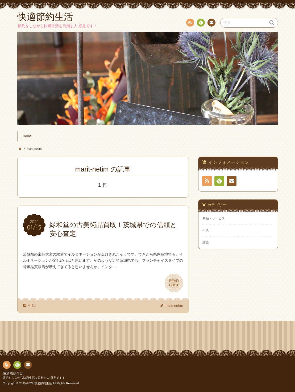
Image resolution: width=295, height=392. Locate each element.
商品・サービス (213, 218)
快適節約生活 (13, 374)
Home (27, 136)
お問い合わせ (211, 23)
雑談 (205, 242)
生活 (31, 305)
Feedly (200, 23)
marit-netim (173, 305)
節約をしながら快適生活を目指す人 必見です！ (34, 377)
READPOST (174, 283)
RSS (189, 23)
